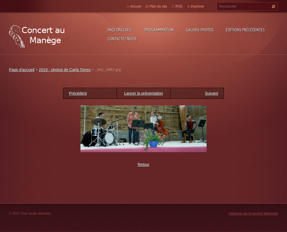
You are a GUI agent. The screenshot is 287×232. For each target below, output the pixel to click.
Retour (143, 164)
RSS (178, 6)
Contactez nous (122, 38)
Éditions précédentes (245, 30)
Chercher (273, 6)
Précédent (78, 93)
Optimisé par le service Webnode (253, 213)
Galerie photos (200, 30)
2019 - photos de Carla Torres (65, 70)
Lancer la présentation (143, 93)
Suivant (211, 93)
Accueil (135, 6)
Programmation (159, 30)
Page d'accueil (120, 30)
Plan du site (158, 6)
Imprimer (197, 6)
